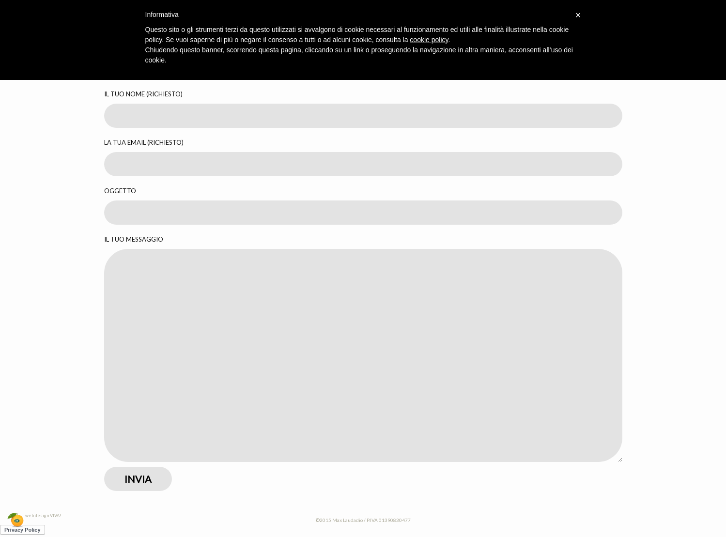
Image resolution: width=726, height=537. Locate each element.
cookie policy (429, 40)
